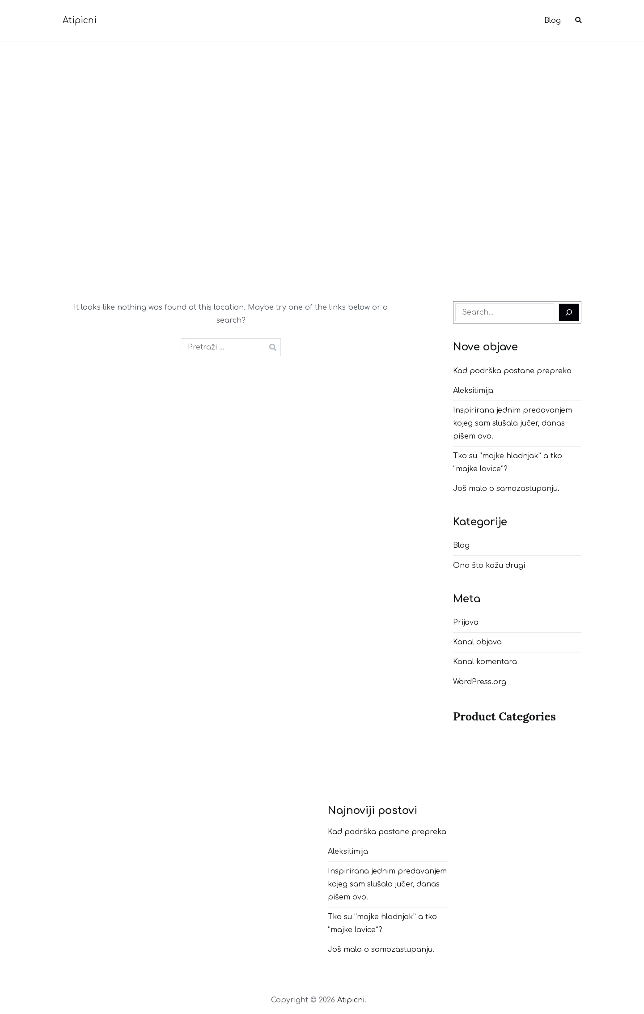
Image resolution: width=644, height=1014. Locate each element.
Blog (552, 21)
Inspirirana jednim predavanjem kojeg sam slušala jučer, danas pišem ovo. (512, 423)
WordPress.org (479, 682)
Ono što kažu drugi (489, 566)
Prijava (466, 622)
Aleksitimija (473, 391)
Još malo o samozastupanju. (506, 489)
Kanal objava (477, 642)
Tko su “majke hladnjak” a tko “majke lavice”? (507, 462)
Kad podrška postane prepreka (512, 371)
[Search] (569, 312)
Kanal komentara (485, 662)
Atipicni (80, 20)
